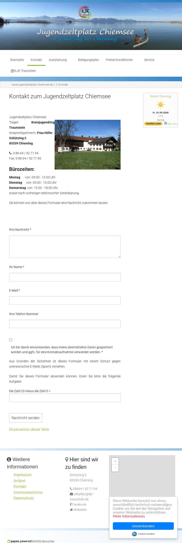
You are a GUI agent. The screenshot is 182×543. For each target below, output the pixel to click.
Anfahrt (19, 481)
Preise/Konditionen (119, 60)
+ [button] (115, 461)
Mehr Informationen (129, 516)
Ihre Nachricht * (20, 229)
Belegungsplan (88, 60)
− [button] (115, 468)
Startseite (17, 60)
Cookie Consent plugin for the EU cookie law (143, 533)
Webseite (79, 510)
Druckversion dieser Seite (29, 429)
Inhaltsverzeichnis (28, 492)
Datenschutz (24, 498)
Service (149, 60)
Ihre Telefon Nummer (23, 314)
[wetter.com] (153, 124)
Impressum (23, 475)
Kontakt (36, 60)
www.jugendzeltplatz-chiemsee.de (32, 84)
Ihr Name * (16, 267)
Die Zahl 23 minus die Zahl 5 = (30, 391)
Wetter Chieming (160, 96)
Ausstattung (58, 60)
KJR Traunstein (23, 71)
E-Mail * (14, 290)
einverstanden (143, 526)
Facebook (79, 504)
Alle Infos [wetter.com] (170, 123)
